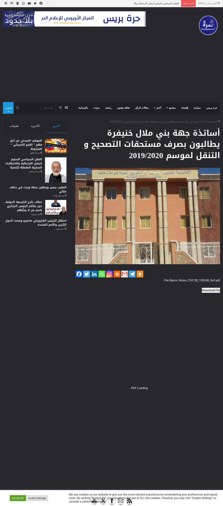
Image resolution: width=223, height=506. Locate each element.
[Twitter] (86, 274)
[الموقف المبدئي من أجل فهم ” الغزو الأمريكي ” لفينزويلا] (55, 146)
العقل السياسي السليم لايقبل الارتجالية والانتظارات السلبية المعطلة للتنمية (23, 163)
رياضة (108, 107)
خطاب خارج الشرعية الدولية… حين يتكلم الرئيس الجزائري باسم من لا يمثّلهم (22, 206)
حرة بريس (211, 107)
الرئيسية (214, 121)
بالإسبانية (83, 107)
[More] (139, 274)
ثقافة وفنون (123, 107)
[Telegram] (132, 274)
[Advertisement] (111, 73)
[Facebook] (79, 274)
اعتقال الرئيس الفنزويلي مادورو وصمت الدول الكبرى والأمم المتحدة (35, 222)
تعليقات (14, 126)
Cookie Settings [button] (37, 498)
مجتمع (172, 107)
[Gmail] (124, 274)
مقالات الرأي (142, 107)
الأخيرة (35, 126)
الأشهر (56, 126)
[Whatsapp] (101, 274)
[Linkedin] (94, 274)
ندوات (96, 107)
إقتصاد (184, 107)
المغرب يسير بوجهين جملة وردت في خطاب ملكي (37, 189)
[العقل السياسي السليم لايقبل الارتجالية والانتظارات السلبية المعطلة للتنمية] (55, 170)
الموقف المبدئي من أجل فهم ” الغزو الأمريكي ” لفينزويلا (26, 144)
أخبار (158, 107)
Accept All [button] (18, 498)
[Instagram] (109, 274)
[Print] (117, 274)
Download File (211, 290)
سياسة (197, 107)
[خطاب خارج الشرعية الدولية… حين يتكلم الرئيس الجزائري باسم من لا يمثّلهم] (55, 207)
